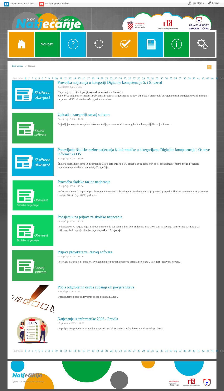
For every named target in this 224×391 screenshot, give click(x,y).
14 (74, 78)
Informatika (17, 66)
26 (129, 78)
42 (203, 78)
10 (56, 78)
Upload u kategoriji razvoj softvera (84, 115)
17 (88, 78)
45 (217, 78)
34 (166, 78)
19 (97, 78)
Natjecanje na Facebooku (22, 3)
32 (157, 78)
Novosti (47, 44)
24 (120, 78)
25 (125, 78)
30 (148, 78)
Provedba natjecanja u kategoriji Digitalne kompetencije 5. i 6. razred (110, 82)
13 (70, 78)
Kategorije (99, 44)
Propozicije (150, 44)
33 (162, 78)
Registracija (198, 2)
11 (61, 78)
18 (93, 78)
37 (180, 78)
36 (175, 78)
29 (143, 78)
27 (134, 78)
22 (111, 78)
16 (84, 78)
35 (171, 78)
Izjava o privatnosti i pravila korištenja (28, 381)
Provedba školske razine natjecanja (84, 182)
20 (102, 78)
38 (185, 78)
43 (207, 78)
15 (79, 78)
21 (107, 78)
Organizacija (202, 44)
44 (212, 78)
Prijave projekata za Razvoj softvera (85, 252)
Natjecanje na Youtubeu (57, 3)
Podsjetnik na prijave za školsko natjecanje (90, 217)
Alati (176, 44)
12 (65, 78)
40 (194, 78)
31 (152, 78)
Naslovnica (48, 18)
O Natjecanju (73, 44)
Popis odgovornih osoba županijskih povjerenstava (96, 287)
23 (116, 78)
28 (139, 78)
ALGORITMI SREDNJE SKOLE (124, 44)
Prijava (215, 2)
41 (198, 78)
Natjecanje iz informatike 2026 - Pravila (88, 319)
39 (189, 78)
